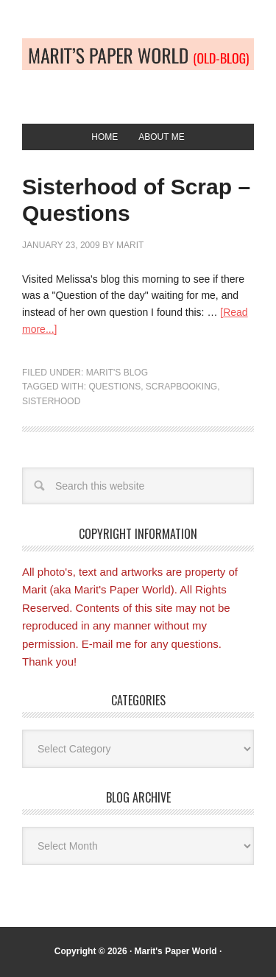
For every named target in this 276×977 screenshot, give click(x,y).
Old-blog (138, 67)
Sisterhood (51, 401)
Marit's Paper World (176, 951)
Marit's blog (117, 372)
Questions (114, 386)
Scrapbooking (181, 386)
